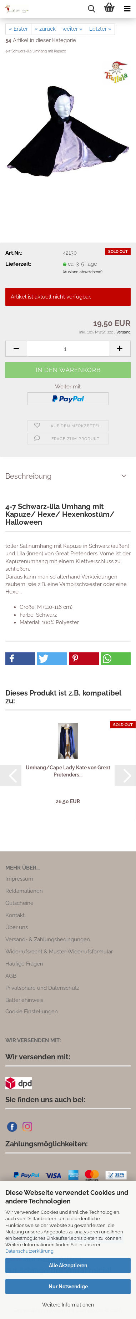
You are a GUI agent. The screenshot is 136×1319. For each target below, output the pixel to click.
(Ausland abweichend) (82, 272)
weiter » (72, 29)
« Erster (18, 29)
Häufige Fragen (24, 964)
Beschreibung (28, 476)
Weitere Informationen (68, 1305)
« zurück (45, 29)
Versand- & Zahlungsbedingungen (47, 939)
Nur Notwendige (68, 1286)
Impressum (19, 879)
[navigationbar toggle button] (127, 9)
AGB (10, 976)
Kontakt (15, 915)
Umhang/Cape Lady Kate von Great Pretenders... (68, 771)
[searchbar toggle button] (91, 9)
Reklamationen (24, 891)
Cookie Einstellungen (31, 1011)
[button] (16, 349)
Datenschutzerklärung (29, 1251)
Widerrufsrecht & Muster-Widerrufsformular (59, 951)
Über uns (16, 927)
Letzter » (100, 29)
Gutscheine (19, 903)
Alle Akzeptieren (68, 1265)
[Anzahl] (68, 349)
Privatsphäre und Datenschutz (42, 988)
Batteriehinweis (24, 1000)
